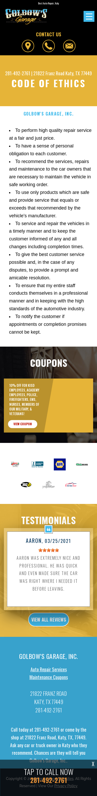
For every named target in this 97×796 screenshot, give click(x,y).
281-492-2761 (17, 73)
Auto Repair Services (49, 673)
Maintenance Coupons (48, 681)
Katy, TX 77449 (78, 73)
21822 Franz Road (48, 73)
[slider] (48, 554)
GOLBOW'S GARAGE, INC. (49, 113)
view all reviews (48, 623)
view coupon (22, 428)
